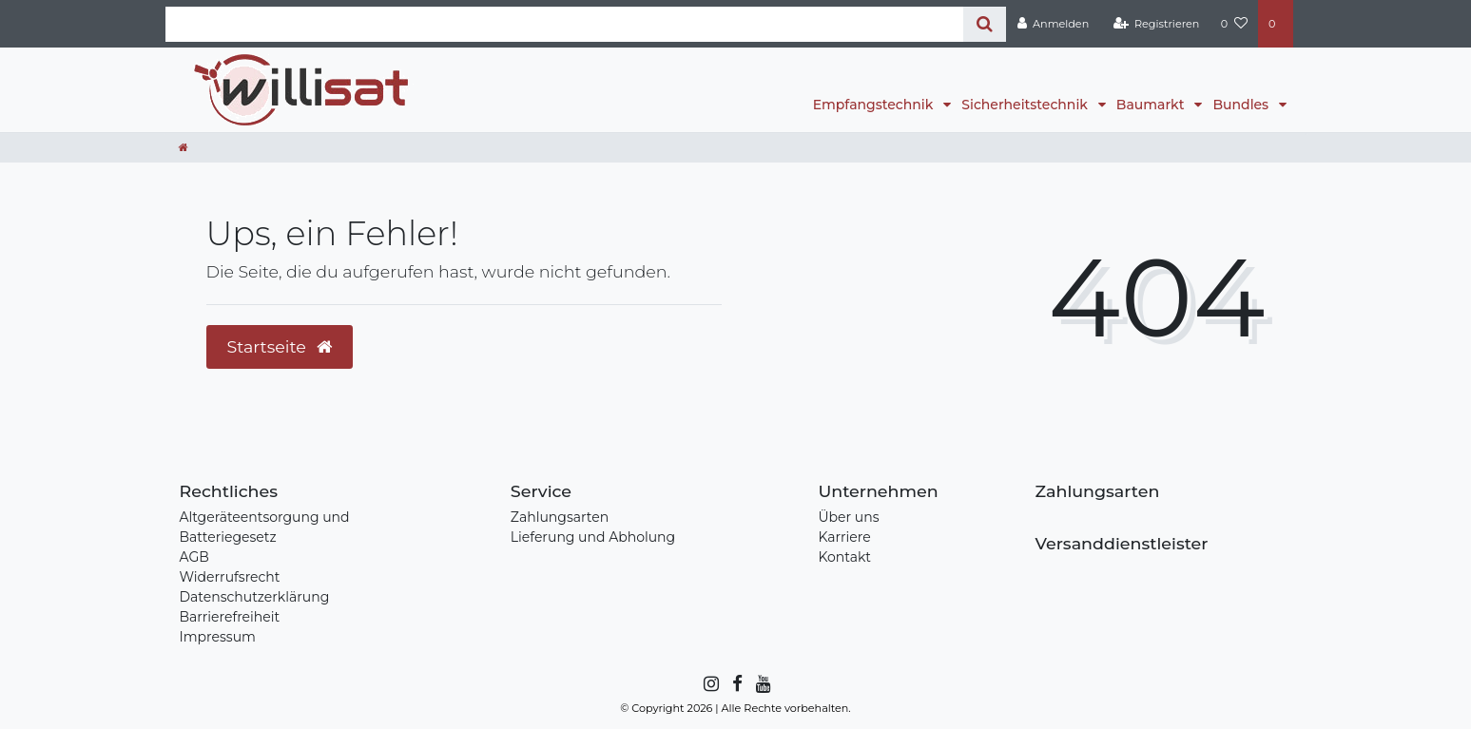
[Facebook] (736, 684)
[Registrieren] (1156, 24)
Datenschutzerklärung (255, 596)
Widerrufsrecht (230, 576)
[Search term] (564, 24)
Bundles (1241, 104)
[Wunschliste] (1234, 24)
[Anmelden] (1052, 24)
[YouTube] (762, 684)
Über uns (848, 517)
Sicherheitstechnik (1026, 104)
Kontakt (844, 557)
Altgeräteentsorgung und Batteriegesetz (265, 527)
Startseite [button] (280, 346)
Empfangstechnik (875, 104)
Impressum (218, 636)
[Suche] (984, 24)
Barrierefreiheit (230, 616)
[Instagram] (710, 684)
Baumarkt (1152, 104)
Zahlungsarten (560, 517)
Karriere (844, 537)
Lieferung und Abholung (593, 537)
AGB (194, 557)
